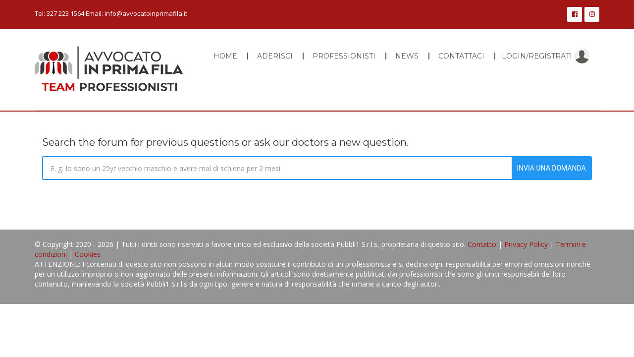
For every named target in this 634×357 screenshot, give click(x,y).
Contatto (482, 244)
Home (225, 56)
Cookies (88, 254)
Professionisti (344, 56)
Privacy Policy (526, 244)
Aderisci (275, 56)
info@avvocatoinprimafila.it (146, 13)
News (407, 56)
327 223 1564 (65, 13)
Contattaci (461, 56)
